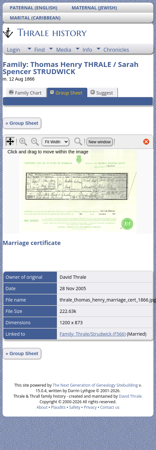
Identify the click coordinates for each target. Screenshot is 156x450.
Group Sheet (66, 93)
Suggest (102, 93)
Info (87, 49)
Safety (74, 407)
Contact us (110, 407)
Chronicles (116, 49)
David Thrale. (130, 396)
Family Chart (25, 93)
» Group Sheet (22, 123)
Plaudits (58, 407)
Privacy (90, 407)
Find (40, 49)
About (42, 407)
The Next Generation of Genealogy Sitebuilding (95, 385)
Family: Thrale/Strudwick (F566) (93, 334)
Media (63, 49)
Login (13, 49)
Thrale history (51, 32)
